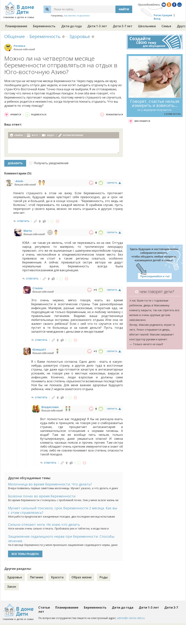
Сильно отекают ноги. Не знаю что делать (44, 524)
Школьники (147, 26)
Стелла (37, 288)
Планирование (16, 26)
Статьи (44, 607)
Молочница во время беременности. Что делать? (50, 484)
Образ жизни (82, 577)
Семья (166, 26)
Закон (11, 587)
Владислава (50, 407)
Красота (57, 577)
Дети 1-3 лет (97, 26)
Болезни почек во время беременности (41, 496)
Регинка (19, 46)
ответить (23, 221)
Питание (36, 577)
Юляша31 (39, 349)
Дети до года (71, 26)
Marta (28, 230)
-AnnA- (19, 181)
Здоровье (79, 36)
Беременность (44, 26)
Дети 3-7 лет (122, 26)
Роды (104, 577)
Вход (157, 18)
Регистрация (163, 15)
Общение (14, 36)
